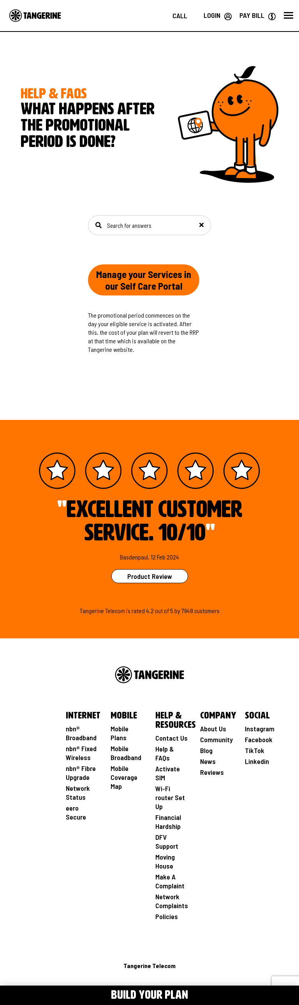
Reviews (212, 772)
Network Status (78, 792)
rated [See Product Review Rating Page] (138, 610)
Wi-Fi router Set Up (170, 797)
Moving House (165, 861)
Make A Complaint (170, 881)
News (208, 761)
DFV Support (166, 841)
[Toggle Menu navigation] (17, 994)
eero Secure (76, 812)
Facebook (259, 739)
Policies (166, 916)
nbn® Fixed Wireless (81, 753)
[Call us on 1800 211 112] (179, 15)
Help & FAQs (164, 753)
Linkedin (257, 761)
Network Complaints (171, 901)
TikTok (254, 750)
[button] (288, 15)
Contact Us (171, 738)
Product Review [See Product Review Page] (149, 576)
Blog (206, 750)
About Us (213, 728)
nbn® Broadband (81, 733)
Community (216, 739)
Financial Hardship (168, 821)
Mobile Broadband (126, 753)
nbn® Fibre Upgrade (81, 772)
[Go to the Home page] (35, 15)
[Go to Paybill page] (257, 15)
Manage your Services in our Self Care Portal (143, 280)
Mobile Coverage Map (124, 777)
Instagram (259, 728)
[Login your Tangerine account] (218, 15)
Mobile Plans (119, 733)
